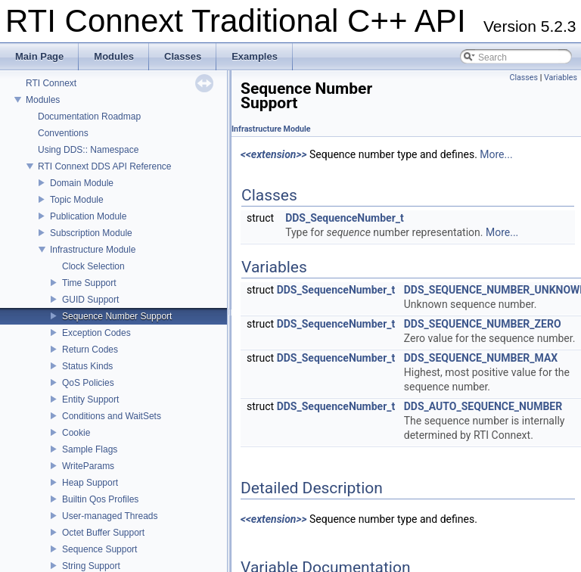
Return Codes (90, 349)
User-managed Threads (110, 516)
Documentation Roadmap (89, 116)
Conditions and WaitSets (111, 416)
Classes (524, 77)
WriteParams (88, 466)
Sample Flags (89, 449)
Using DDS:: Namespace (88, 150)
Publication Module (88, 216)
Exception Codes (96, 333)
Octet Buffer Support (103, 532)
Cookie (76, 432)
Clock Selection (93, 266)
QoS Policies (88, 383)
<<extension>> (274, 154)
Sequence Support (99, 549)
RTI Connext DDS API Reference (105, 166)
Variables (560, 77)
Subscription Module (91, 233)
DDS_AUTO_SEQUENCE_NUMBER (483, 406)
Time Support (89, 283)
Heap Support (90, 482)
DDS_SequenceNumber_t (344, 218)
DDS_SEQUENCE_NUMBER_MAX (481, 358)
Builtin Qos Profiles (100, 499)
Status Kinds (87, 366)
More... (496, 154)
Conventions (63, 133)
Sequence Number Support (117, 316)
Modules (43, 100)
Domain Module (81, 183)
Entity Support (90, 399)
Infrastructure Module (92, 249)
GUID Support (90, 299)
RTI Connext (51, 83)
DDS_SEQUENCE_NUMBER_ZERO (482, 324)
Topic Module (77, 199)
